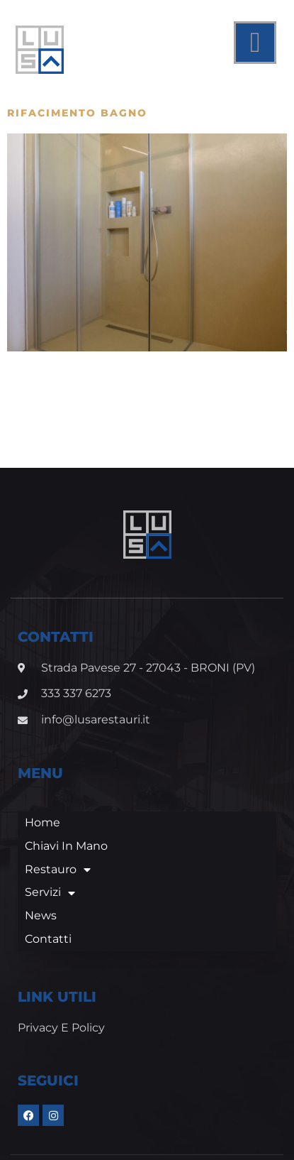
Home (42, 764)
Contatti (48, 880)
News (41, 857)
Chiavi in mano (66, 787)
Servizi (50, 834)
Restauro (58, 811)
